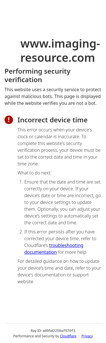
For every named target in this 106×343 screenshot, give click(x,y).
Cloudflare (68, 335)
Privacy (87, 335)
